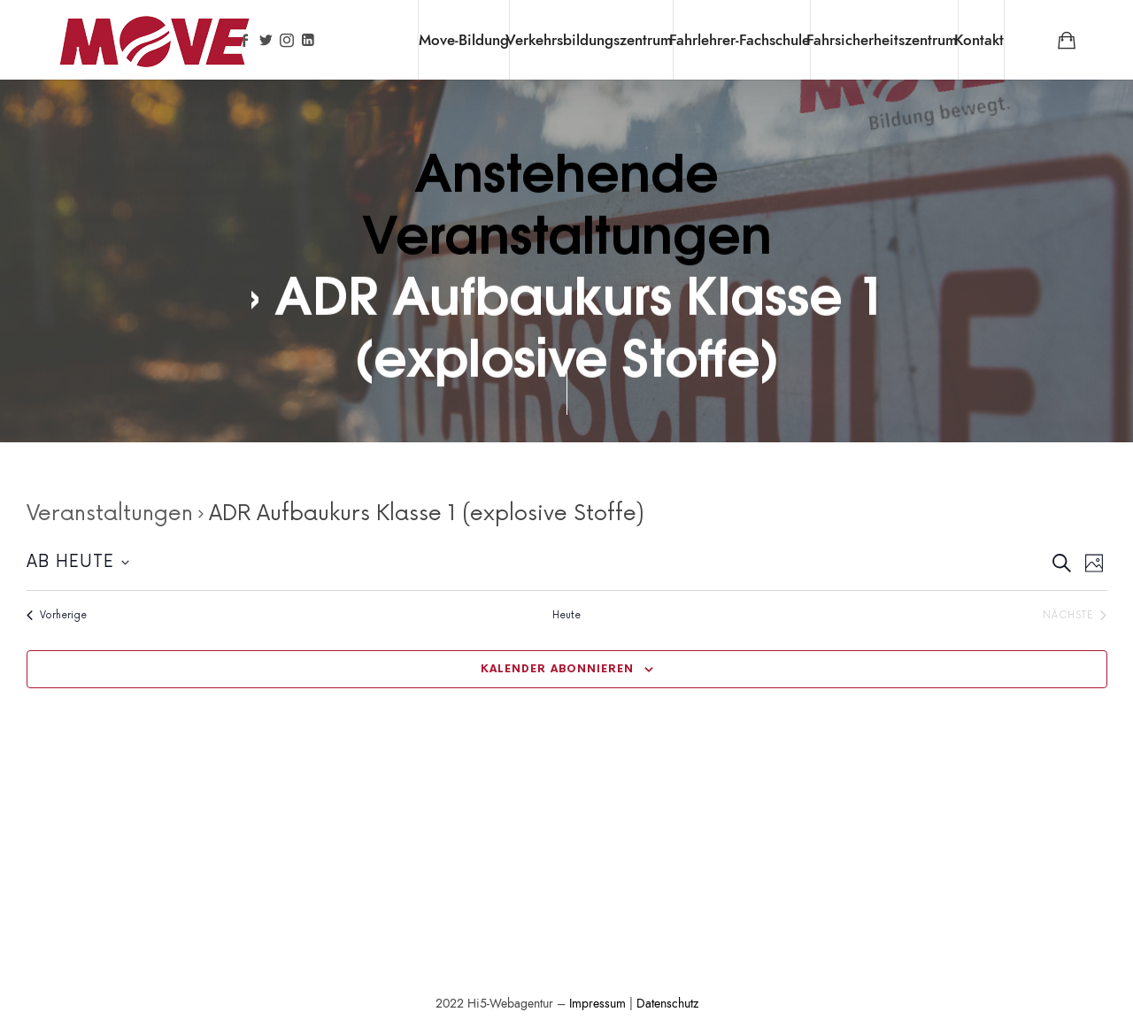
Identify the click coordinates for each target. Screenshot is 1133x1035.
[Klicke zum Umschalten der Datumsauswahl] (78, 563)
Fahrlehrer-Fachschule (739, 39)
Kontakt (979, 39)
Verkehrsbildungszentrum (589, 39)
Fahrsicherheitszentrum (882, 39)
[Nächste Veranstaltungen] (1074, 615)
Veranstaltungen (110, 513)
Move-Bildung (464, 39)
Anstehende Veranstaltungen (567, 199)
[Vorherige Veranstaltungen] (57, 615)
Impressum (597, 1003)
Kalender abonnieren (557, 669)
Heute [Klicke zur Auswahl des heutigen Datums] (566, 615)
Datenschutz (667, 1003)
